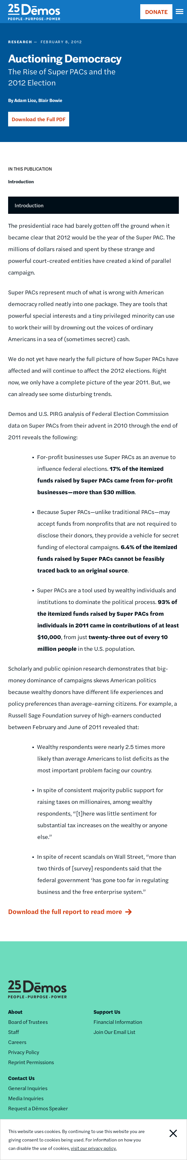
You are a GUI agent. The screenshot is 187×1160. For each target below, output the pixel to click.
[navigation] (180, 12)
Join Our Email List (114, 1032)
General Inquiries (27, 1088)
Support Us (107, 1011)
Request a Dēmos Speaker (38, 1108)
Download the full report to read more (65, 911)
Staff (13, 1032)
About (15, 1011)
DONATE (156, 11)
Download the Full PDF (39, 119)
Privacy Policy (23, 1052)
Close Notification (168, 1139)
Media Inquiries (26, 1098)
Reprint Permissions (31, 1062)
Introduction (21, 181)
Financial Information (118, 1021)
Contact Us (21, 1078)
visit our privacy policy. (94, 1148)
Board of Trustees (28, 1021)
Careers (17, 1042)
